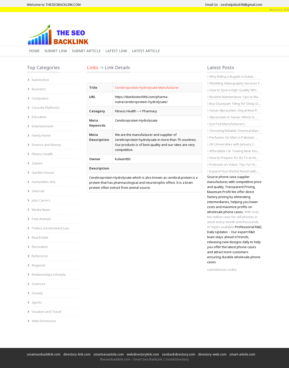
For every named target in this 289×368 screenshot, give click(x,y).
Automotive (40, 79)
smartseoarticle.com (108, 354)
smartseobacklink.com (43, 354)
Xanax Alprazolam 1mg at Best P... (233, 110)
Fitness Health (42, 154)
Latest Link (116, 50)
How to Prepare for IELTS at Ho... (232, 157)
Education (39, 117)
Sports (37, 302)
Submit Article (86, 50)
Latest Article (146, 50)
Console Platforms (46, 107)
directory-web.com (212, 354)
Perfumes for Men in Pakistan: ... (232, 137)
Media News (41, 209)
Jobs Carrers (41, 200)
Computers (40, 98)
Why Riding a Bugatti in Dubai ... (231, 76)
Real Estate (40, 237)
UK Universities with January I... (231, 144)
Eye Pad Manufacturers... (227, 124)
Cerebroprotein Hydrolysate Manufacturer (147, 87)
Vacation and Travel (46, 311)
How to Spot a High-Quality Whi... (232, 90)
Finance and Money (46, 144)
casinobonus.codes (222, 269)
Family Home (41, 135)
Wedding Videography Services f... (234, 83)
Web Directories (44, 321)
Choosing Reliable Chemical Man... (233, 130)
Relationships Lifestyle (49, 274)
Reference (40, 256)
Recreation (40, 246)
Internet (38, 191)
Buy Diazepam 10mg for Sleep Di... (234, 103)
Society (37, 293)
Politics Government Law (50, 228)
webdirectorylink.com (143, 354)
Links (92, 67)
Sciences (38, 284)
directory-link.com (76, 354)
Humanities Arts (44, 181)
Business (39, 89)
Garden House (43, 172)
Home (34, 50)
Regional (38, 265)
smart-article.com (242, 354)
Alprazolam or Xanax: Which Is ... (232, 117)
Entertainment (42, 126)
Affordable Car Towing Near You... (233, 151)
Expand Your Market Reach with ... (233, 171)
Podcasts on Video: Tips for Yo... (232, 164)
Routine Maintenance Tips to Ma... (233, 97)
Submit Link (55, 50)
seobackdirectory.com (178, 354)
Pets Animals (41, 219)
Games (37, 163)
